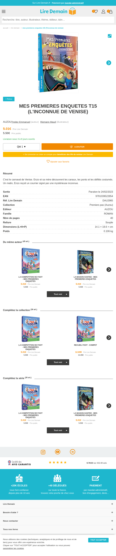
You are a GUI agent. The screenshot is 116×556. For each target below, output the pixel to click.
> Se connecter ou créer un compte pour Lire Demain (58, 154)
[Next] (108, 63)
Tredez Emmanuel (20, 122)
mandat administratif (74, 3)
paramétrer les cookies (13, 548)
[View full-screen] (109, 36)
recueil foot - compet (85, 345)
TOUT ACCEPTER (98, 540)
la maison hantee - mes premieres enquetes (85, 278)
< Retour (8, 99)
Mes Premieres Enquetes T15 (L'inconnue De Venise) (43, 28)
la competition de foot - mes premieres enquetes (31, 279)
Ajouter (77, 146)
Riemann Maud (48, 122)
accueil (5, 28)
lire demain (15, 28)
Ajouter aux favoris (58, 161)
